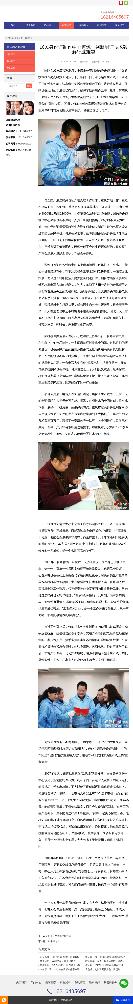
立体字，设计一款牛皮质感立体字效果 (59, 969)
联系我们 (119, 25)
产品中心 (48, 25)
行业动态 (11, 61)
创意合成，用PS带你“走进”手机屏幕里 (59, 957)
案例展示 (84, 25)
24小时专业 (54, 941)
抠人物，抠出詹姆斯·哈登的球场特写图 (105, 957)
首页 (13, 25)
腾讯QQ (121, 3)
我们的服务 (13, 32)
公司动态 (11, 54)
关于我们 (30, 25)
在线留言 (102, 25)
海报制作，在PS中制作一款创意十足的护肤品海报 (66, 965)
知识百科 (29, 38)
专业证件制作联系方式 (59, 936)
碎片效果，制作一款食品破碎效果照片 (105, 961)
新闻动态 (66, 25)
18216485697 (115, 17)
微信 (126, 3)
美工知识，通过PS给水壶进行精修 (58, 961)
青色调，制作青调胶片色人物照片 (102, 969)
